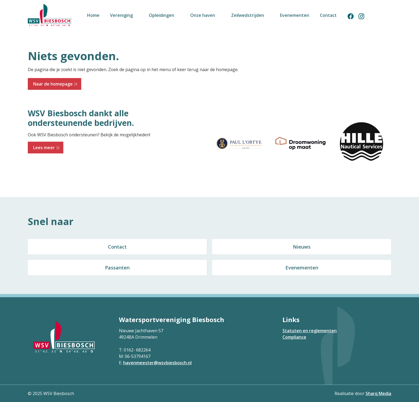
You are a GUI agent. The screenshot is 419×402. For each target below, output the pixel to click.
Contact (117, 246)
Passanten (117, 267)
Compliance (294, 337)
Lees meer (44, 147)
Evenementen (301, 267)
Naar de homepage (53, 84)
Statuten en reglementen (309, 331)
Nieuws (302, 246)
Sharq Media (378, 393)
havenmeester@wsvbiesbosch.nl (157, 363)
